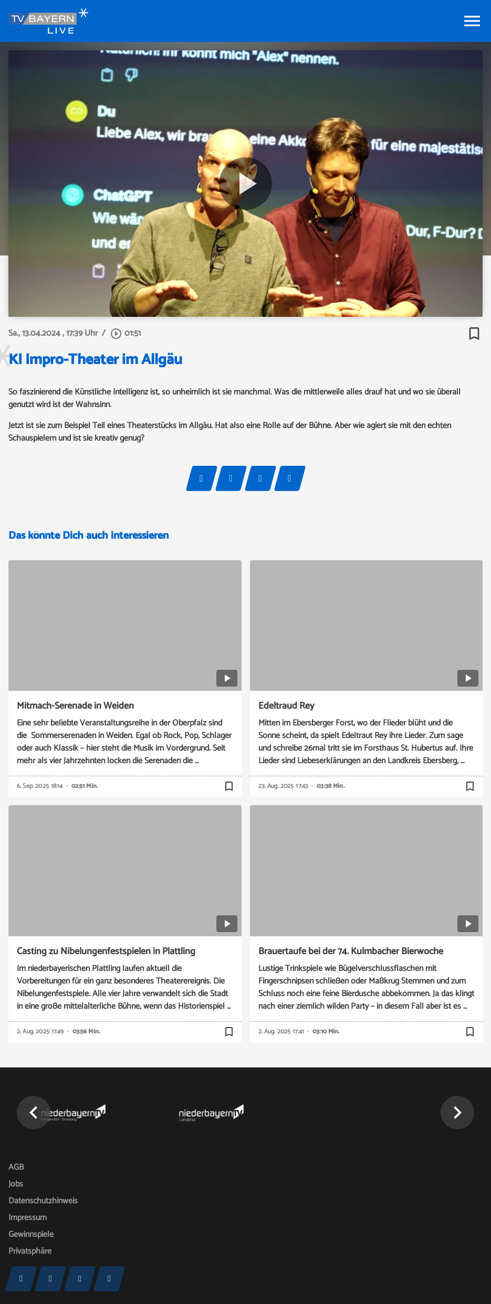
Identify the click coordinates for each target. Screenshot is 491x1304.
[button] (33, 1112)
